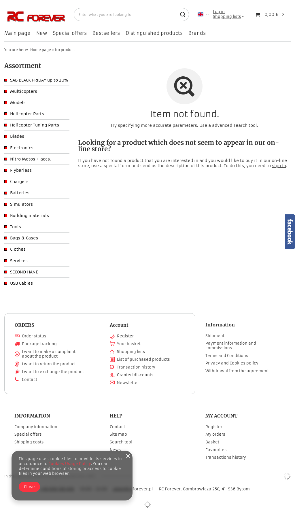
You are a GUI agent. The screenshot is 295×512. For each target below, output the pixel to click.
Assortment (22, 66)
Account (119, 325)
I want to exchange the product (53, 372)
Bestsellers (106, 33)
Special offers (70, 33)
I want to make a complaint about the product (48, 353)
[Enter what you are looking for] (131, 14)
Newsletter (128, 383)
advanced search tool (234, 125)
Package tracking (39, 344)
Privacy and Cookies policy (231, 363)
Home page (40, 50)
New (41, 33)
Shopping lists (227, 16)
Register (125, 336)
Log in (219, 12)
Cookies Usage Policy (69, 463)
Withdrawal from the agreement (237, 371)
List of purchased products (143, 359)
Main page (17, 33)
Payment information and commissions (230, 345)
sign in (279, 165)
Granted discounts (135, 375)
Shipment (214, 336)
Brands (197, 33)
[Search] (182, 14)
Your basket (129, 344)
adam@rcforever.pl (133, 489)
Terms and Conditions (226, 356)
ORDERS (24, 325)
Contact (29, 379)
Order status (34, 336)
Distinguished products (154, 33)
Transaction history (136, 367)
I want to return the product (49, 364)
